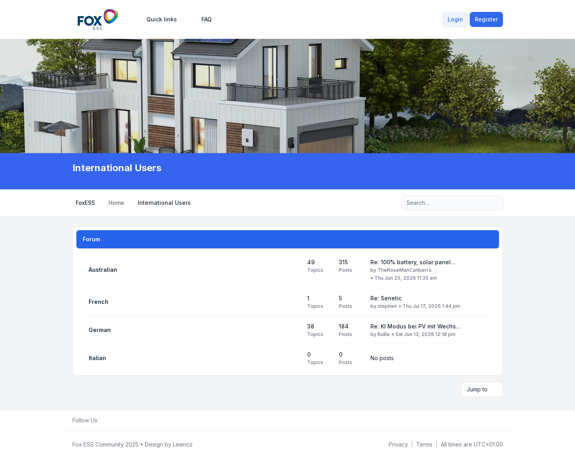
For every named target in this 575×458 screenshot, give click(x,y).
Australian (103, 269)
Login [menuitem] (455, 19)
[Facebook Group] (103, 420)
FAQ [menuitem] (201, 19)
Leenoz (183, 444)
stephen (387, 306)
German (100, 329)
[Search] (481, 203)
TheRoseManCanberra (404, 270)
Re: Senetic (386, 298)
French (98, 301)
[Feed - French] (294, 302)
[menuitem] (158, 19)
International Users (116, 168)
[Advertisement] (287, 102)
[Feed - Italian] (294, 358)
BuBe (384, 334)
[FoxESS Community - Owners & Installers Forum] (97, 19)
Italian (97, 358)
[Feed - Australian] (294, 270)
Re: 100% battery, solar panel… (413, 262)
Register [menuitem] (486, 19)
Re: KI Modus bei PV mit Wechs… (415, 326)
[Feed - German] (294, 330)
